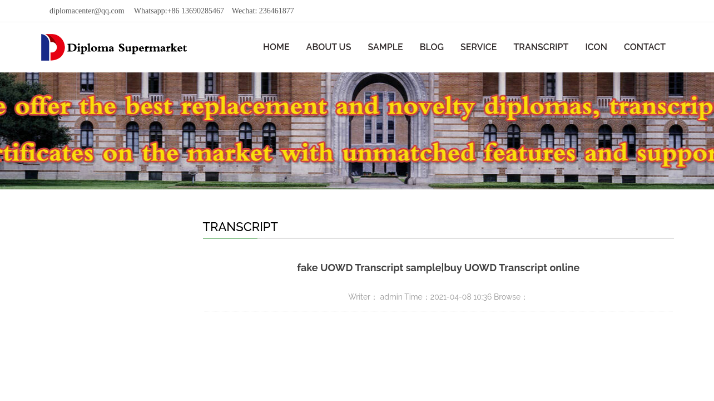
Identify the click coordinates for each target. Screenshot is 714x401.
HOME (276, 47)
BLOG (432, 47)
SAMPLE (385, 47)
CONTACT (645, 47)
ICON (596, 47)
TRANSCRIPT (540, 47)
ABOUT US (328, 47)
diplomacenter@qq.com (87, 11)
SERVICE (478, 47)
